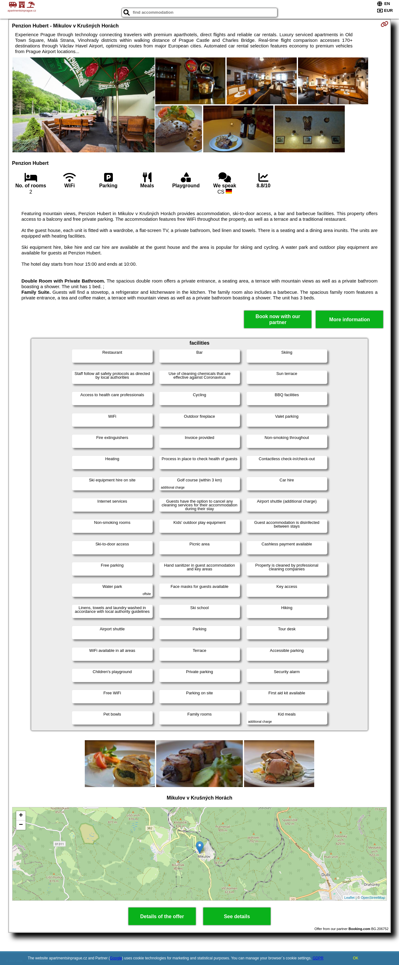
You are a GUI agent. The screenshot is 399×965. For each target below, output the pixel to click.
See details (237, 916)
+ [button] (21, 815)
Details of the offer (162, 916)
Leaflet (349, 897)
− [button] (21, 825)
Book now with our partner (278, 319)
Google (116, 958)
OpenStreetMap (373, 897)
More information (349, 319)
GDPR (318, 958)
